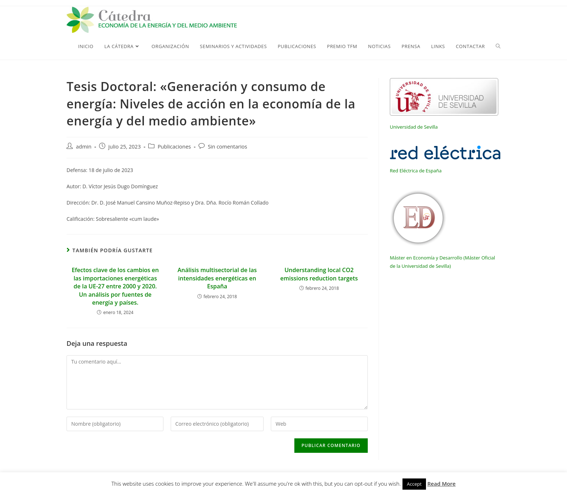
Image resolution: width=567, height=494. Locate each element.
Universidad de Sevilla (414, 127)
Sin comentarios (227, 146)
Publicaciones (174, 146)
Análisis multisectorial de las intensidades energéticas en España (217, 278)
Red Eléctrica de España (416, 170)
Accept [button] (414, 484)
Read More (441, 483)
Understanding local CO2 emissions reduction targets (319, 274)
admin (83, 146)
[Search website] (498, 46)
